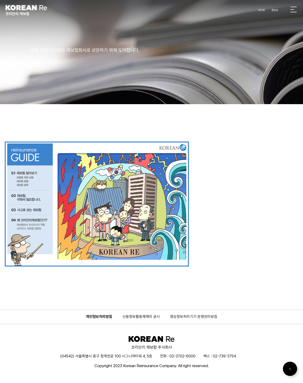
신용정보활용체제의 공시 (141, 316)
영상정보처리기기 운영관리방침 (193, 316)
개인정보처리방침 (99, 316)
